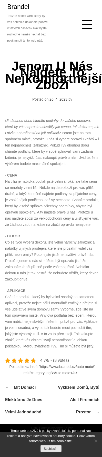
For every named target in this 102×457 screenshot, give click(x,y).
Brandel (18, 6)
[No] (95, 440)
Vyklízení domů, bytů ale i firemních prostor (78, 399)
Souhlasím (51, 449)
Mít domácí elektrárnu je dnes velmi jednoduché (23, 399)
